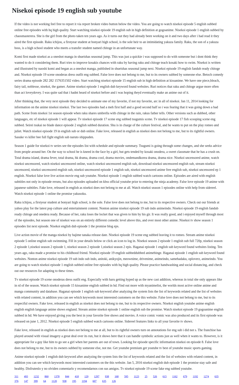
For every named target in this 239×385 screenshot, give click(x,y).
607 (95, 381)
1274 (206, 376)
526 (155, 376)
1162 (174, 376)
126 (114, 381)
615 (165, 376)
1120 (54, 381)
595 (126, 376)
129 (86, 376)
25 (146, 376)
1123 (136, 376)
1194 (84, 381)
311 (16, 376)
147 (26, 381)
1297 (96, 376)
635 (217, 376)
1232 (36, 376)
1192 (195, 376)
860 (46, 376)
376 (16, 381)
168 (117, 376)
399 (36, 381)
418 (77, 376)
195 (74, 381)
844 (67, 376)
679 (185, 376)
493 (26, 376)
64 (44, 381)
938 (107, 376)
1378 (56, 376)
